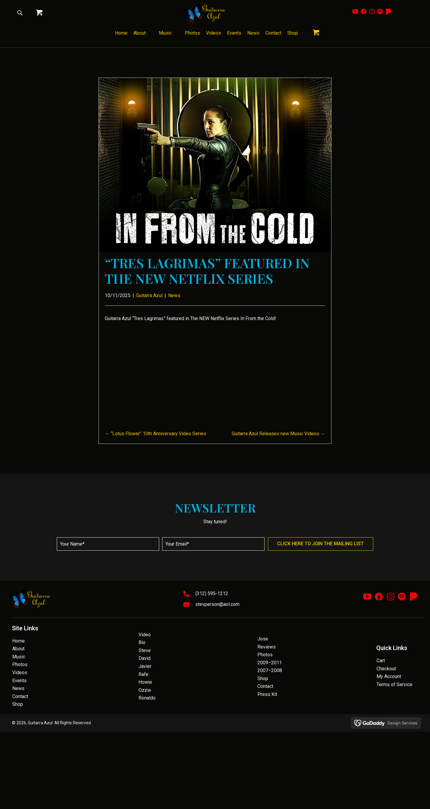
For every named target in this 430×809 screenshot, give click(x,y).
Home (18, 641)
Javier (145, 666)
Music (18, 657)
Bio (142, 642)
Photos (19, 664)
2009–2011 (269, 663)
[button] (19, 12)
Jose (262, 639)
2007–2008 (269, 670)
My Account (389, 676)
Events (19, 680)
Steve (145, 650)
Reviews (266, 647)
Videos (19, 672)
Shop (17, 704)
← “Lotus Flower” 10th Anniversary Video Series (155, 433)
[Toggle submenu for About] (149, 33)
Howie (145, 682)
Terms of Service (394, 684)
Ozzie (145, 690)
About (18, 648)
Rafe (143, 674)
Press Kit (267, 694)
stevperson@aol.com (217, 604)
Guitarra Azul (149, 295)
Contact (20, 696)
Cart (381, 660)
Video (145, 634)
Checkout (386, 668)
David (144, 658)
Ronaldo (147, 698)
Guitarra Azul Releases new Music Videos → (278, 433)
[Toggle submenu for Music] (175, 33)
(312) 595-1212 (211, 593)
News (174, 295)
